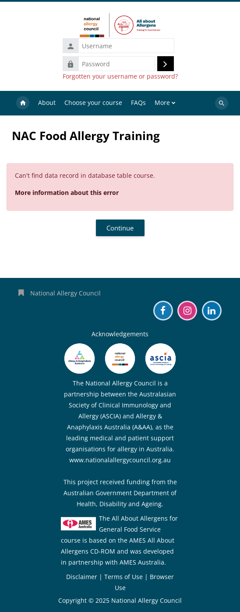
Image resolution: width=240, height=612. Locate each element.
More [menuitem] (162, 102)
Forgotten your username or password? (120, 76)
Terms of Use (123, 576)
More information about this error (67, 192)
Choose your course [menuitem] (93, 102)
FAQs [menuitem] (138, 102)
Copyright (72, 600)
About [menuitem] (47, 102)
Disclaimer (81, 576)
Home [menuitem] (23, 103)
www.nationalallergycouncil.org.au (120, 460)
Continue (120, 227)
